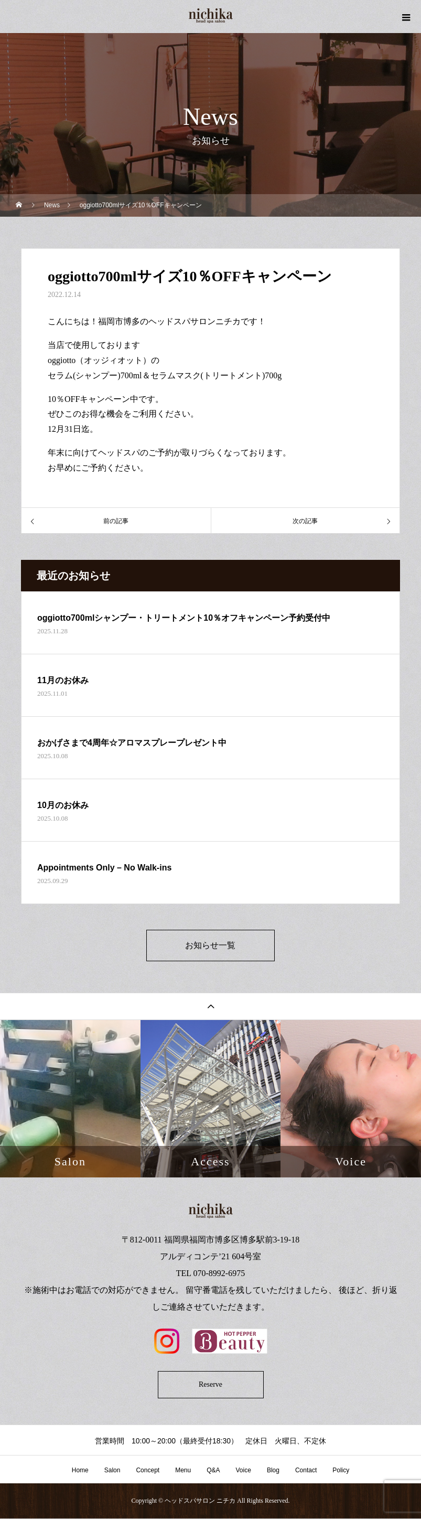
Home (80, 1471)
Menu (183, 1471)
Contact (306, 1471)
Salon (112, 1471)
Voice (243, 1471)
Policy (340, 1471)
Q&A (213, 1471)
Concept (147, 1471)
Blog (273, 1471)
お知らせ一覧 (211, 945)
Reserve (210, 1385)
